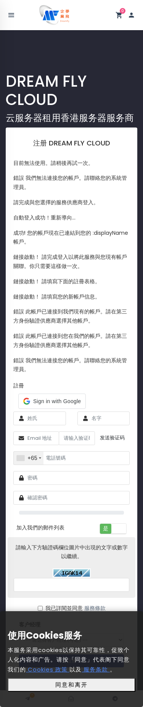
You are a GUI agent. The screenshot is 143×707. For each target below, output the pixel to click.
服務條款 (95, 608)
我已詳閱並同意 (72, 608)
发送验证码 (112, 437)
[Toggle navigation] (11, 15)
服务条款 (96, 669)
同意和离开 (71, 685)
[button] (52, 401)
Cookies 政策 (47, 669)
